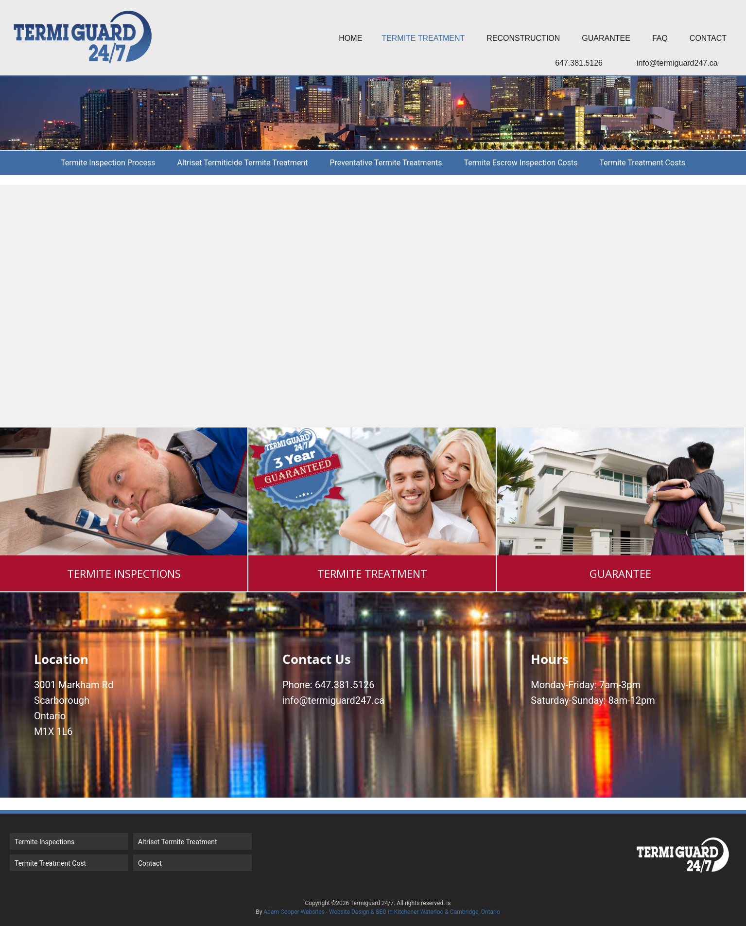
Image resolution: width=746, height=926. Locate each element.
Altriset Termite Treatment (177, 842)
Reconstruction (523, 38)
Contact (708, 38)
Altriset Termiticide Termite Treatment (242, 162)
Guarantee (606, 38)
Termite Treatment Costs (642, 162)
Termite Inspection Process (108, 162)
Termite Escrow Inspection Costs (520, 162)
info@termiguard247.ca (677, 63)
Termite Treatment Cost (50, 863)
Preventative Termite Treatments (386, 162)
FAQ (660, 38)
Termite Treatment (423, 38)
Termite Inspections (44, 842)
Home (350, 38)
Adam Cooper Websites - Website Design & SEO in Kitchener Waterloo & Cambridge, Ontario (381, 911)
